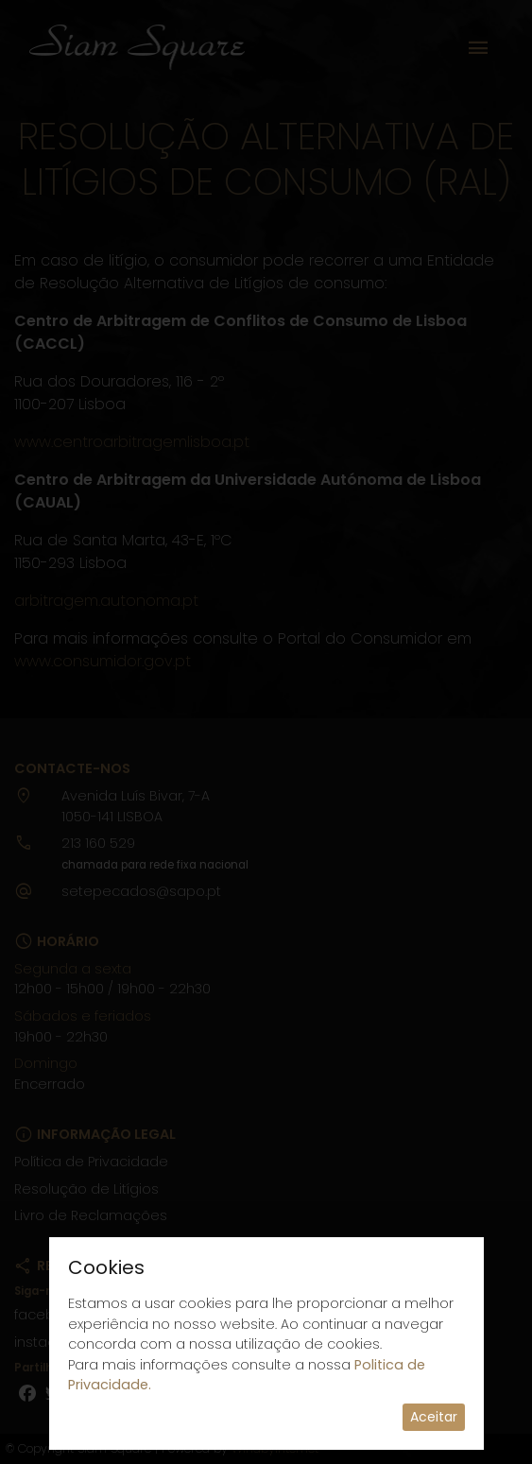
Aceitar (433, 1416)
